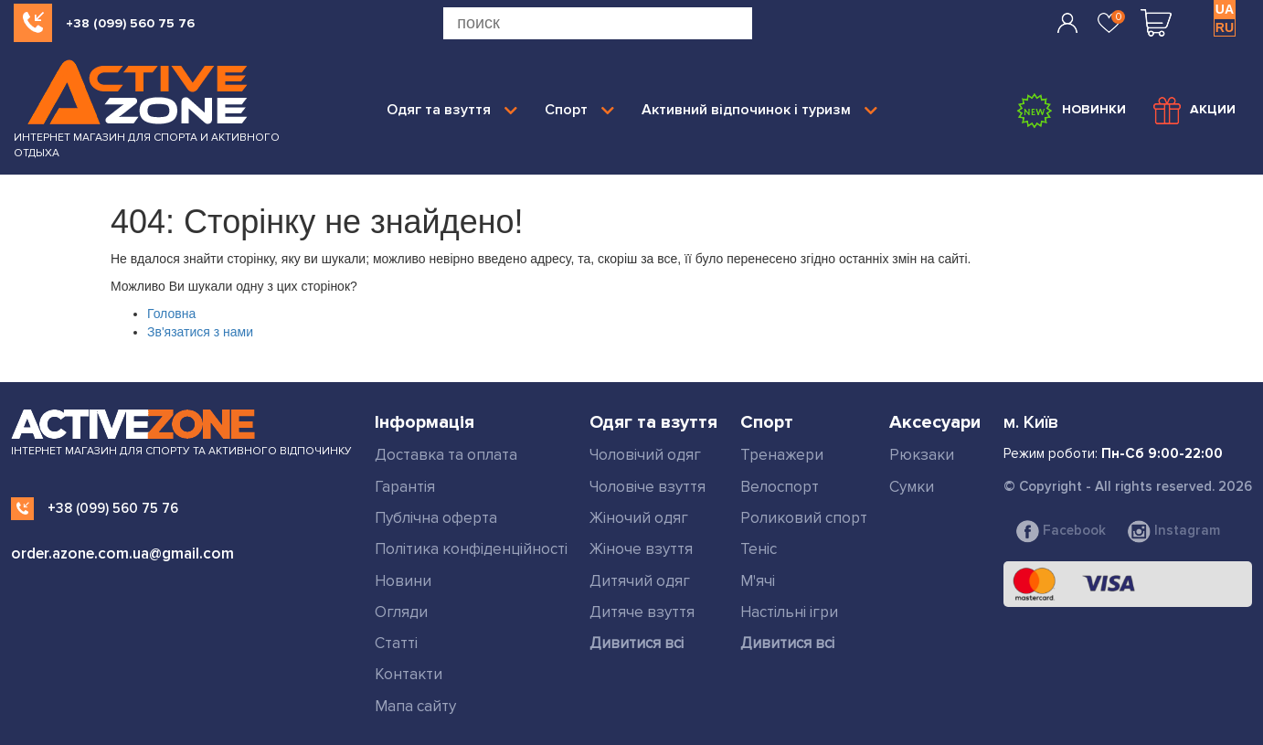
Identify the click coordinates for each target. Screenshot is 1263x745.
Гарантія (405, 486)
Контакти (408, 674)
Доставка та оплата (446, 454)
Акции (1194, 110)
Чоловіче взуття (647, 486)
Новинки (1071, 110)
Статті (396, 643)
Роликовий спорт (803, 517)
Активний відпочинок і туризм (759, 110)
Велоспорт (779, 486)
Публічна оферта (436, 517)
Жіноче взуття (641, 549)
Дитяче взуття (642, 612)
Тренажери (781, 454)
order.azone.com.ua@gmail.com (122, 553)
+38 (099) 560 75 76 (130, 23)
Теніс (758, 549)
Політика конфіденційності (471, 549)
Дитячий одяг (639, 581)
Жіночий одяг (638, 517)
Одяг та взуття (452, 110)
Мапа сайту (415, 706)
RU (1224, 27)
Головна (171, 313)
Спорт (579, 110)
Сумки (911, 486)
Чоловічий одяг (645, 454)
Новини (403, 581)
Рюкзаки (921, 454)
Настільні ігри (789, 612)
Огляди (401, 612)
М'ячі (757, 581)
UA (1224, 9)
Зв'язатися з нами (200, 332)
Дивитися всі (636, 643)
